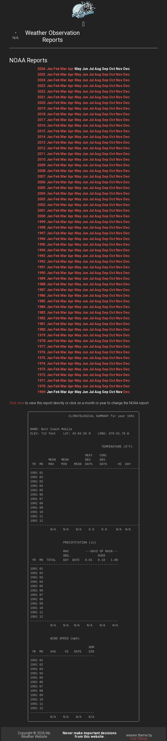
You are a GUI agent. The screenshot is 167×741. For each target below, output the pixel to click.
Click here (16, 403)
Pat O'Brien (139, 739)
